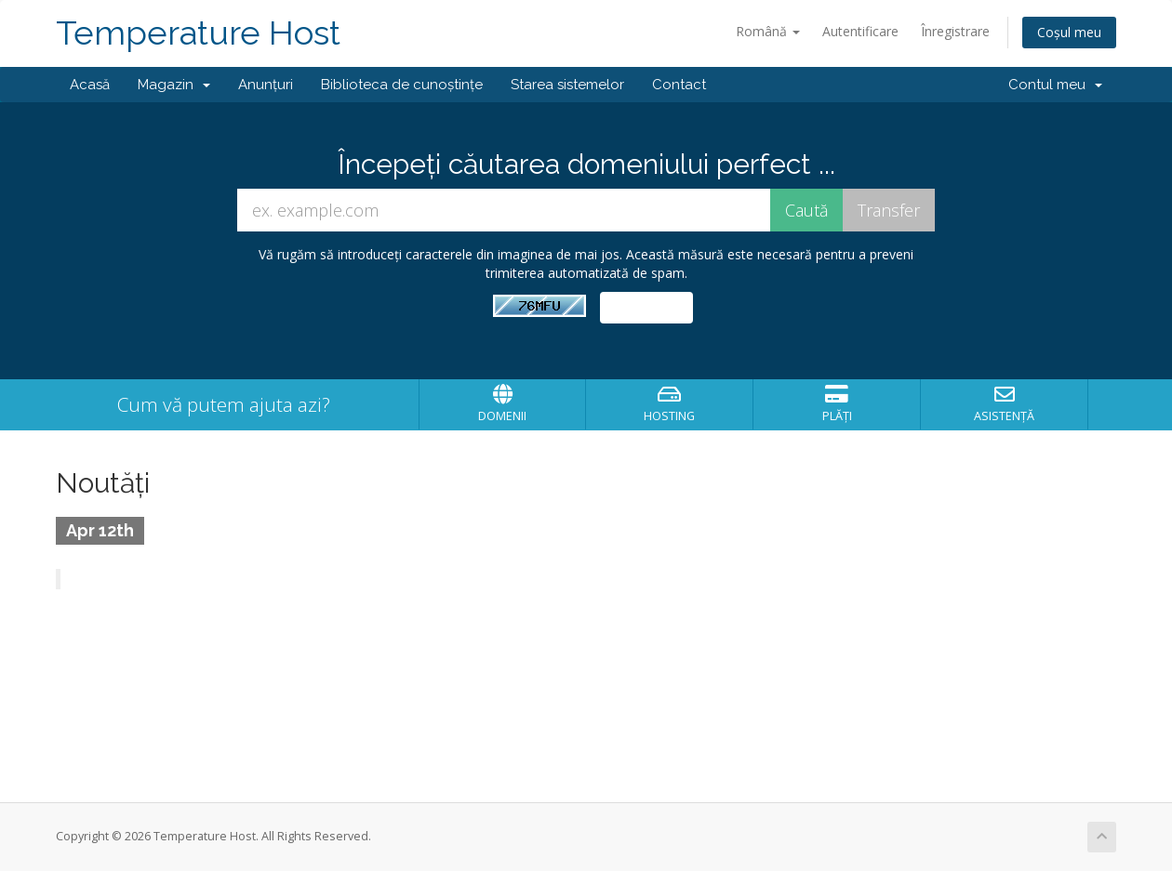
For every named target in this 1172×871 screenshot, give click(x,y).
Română (768, 31)
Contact (679, 84)
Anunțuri (265, 84)
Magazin (174, 84)
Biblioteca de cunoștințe (402, 84)
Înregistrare (955, 31)
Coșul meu (1069, 32)
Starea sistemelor (567, 84)
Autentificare (860, 31)
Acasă (90, 84)
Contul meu (1055, 84)
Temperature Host (198, 33)
